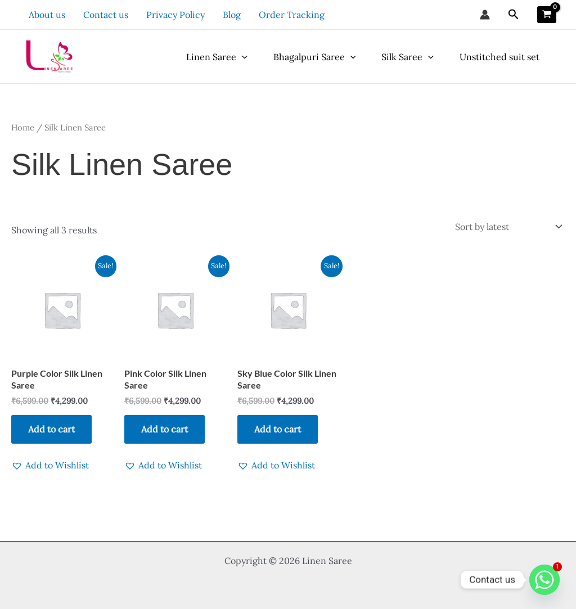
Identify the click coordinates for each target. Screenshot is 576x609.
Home (22, 127)
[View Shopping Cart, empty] (546, 14)
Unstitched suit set (499, 56)
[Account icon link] (485, 15)
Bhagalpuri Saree (314, 56)
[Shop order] (508, 226)
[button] (513, 14)
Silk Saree (407, 56)
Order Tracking (292, 14)
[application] (242, 56)
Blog (232, 14)
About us (47, 14)
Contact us (105, 14)
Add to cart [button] (51, 429)
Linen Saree (217, 56)
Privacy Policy (175, 14)
